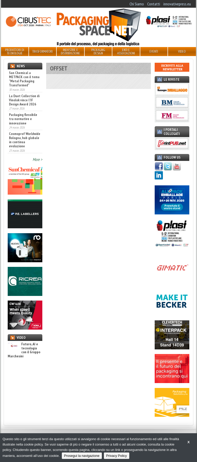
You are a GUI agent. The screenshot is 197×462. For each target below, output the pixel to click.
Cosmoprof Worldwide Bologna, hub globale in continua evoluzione (24, 140)
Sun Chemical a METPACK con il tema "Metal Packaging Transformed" (24, 79)
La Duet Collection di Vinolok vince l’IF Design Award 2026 (24, 100)
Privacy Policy (116, 456)
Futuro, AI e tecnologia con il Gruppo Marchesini (24, 350)
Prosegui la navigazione (82, 456)
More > (37, 159)
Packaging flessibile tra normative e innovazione (23, 119)
